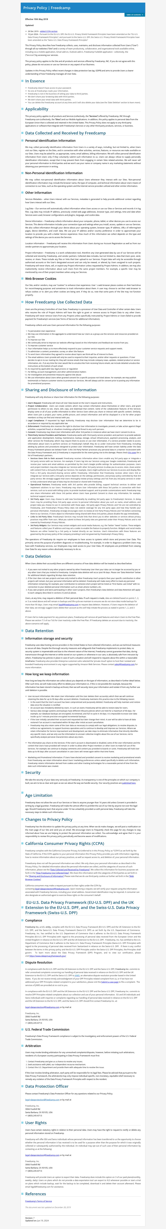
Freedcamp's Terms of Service (38, 1201)
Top (22, 81)
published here (129, 783)
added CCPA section (48, 31)
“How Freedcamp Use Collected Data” (52, 873)
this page (132, 452)
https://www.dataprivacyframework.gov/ (47, 956)
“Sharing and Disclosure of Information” (46, 876)
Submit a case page (109, 982)
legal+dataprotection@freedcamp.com (52, 888)
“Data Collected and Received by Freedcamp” (70, 869)
